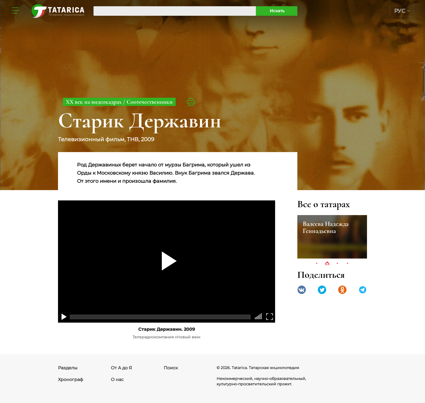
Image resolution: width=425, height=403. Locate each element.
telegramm (362, 289)
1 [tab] (317, 264)
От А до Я (121, 367)
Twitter (322, 289)
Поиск (171, 367)
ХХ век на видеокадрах (94, 101)
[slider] (259, 316)
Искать (277, 10)
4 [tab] (348, 264)
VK (301, 289)
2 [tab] (327, 264)
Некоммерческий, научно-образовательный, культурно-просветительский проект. (261, 381)
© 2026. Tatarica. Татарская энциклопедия (258, 367)
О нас (117, 379)
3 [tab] (337, 264)
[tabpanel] (332, 237)
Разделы (68, 367)
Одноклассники (342, 289)
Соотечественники (150, 101)
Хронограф (70, 379)
